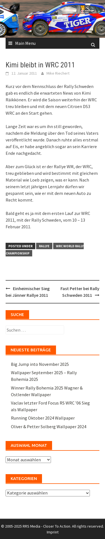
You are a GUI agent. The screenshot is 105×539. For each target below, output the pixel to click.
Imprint (53, 532)
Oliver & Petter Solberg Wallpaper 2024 (48, 426)
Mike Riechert (57, 73)
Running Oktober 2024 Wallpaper (43, 418)
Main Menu (25, 43)
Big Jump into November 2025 (40, 364)
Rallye (44, 246)
